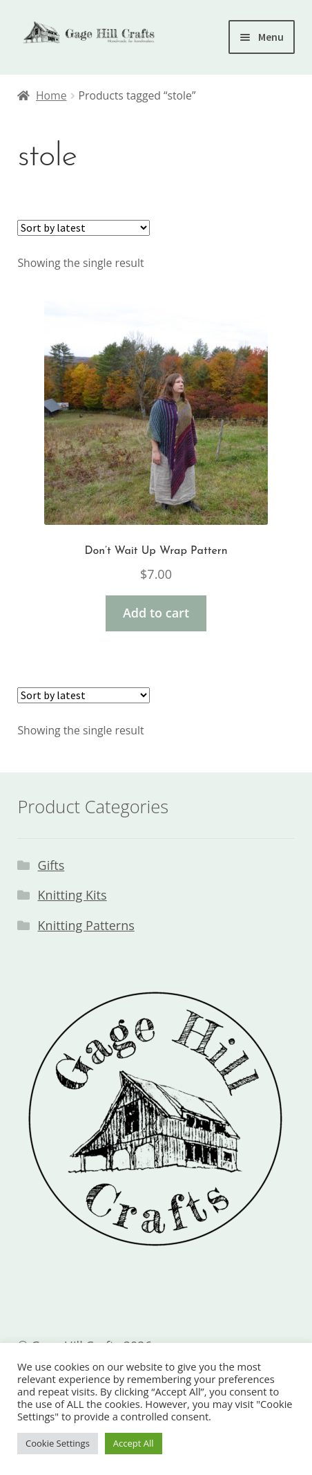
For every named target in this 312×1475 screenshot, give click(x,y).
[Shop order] (83, 228)
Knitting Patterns (86, 925)
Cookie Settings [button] (58, 1443)
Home (51, 95)
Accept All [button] (133, 1443)
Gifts (51, 865)
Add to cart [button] (156, 612)
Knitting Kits (72, 895)
